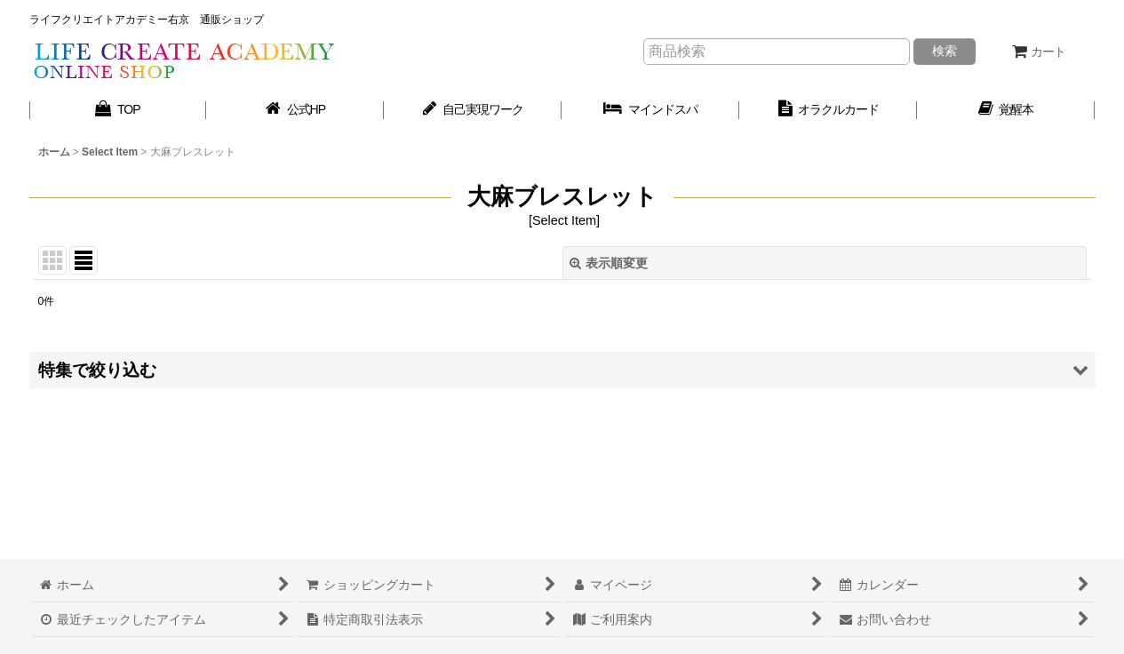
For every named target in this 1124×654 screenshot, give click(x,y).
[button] (562, 370)
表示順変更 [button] (609, 263)
